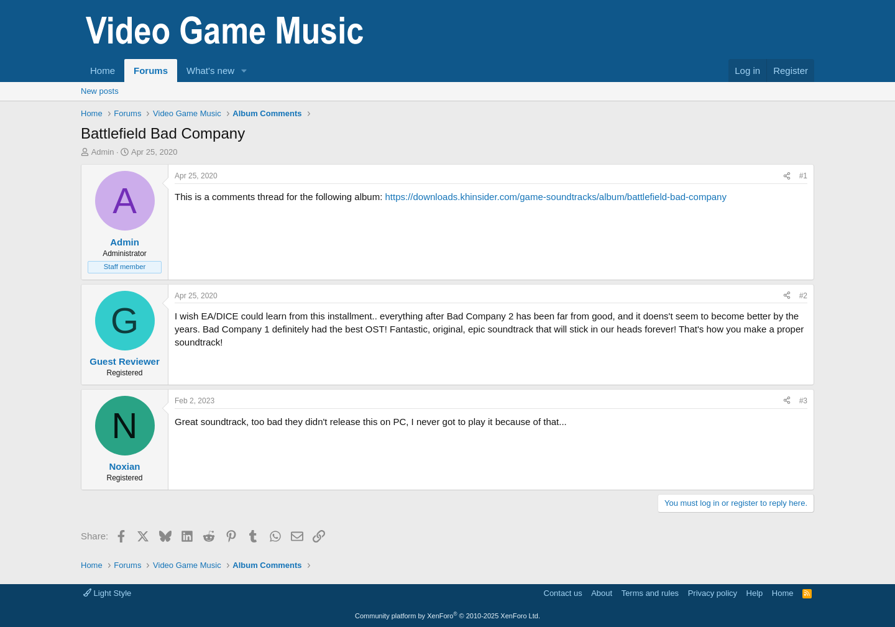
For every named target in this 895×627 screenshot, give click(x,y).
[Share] (787, 176)
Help (754, 593)
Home (102, 70)
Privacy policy (712, 593)
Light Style (107, 593)
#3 (803, 400)
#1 (803, 176)
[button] (244, 70)
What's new (210, 70)
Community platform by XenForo (447, 616)
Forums (151, 70)
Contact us (563, 593)
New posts (100, 91)
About (601, 593)
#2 (803, 295)
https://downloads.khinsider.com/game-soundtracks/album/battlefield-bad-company (555, 196)
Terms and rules (650, 593)
